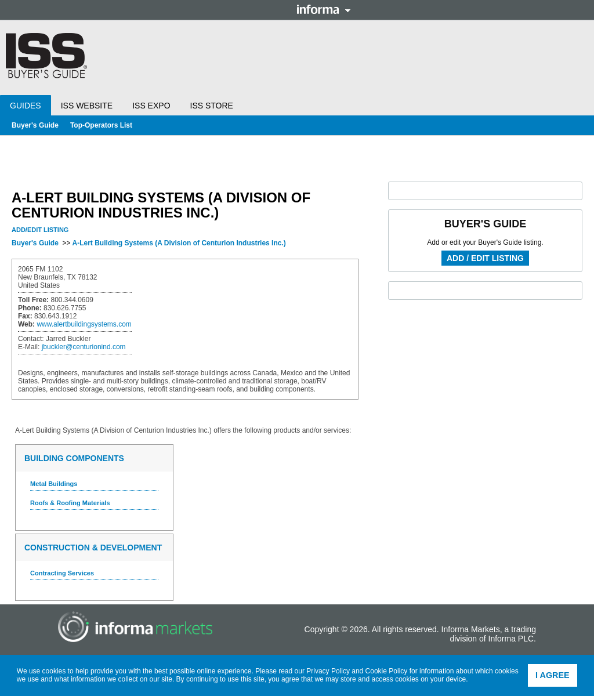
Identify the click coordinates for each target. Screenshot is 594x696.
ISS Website (87, 105)
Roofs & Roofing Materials (70, 502)
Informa (323, 9)
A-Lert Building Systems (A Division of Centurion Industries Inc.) (178, 243)
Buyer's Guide (35, 125)
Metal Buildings (53, 483)
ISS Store (211, 105)
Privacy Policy (328, 671)
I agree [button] (552, 675)
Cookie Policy (386, 671)
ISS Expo (151, 105)
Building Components (74, 458)
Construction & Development (93, 547)
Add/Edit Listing (40, 229)
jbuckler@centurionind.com (84, 347)
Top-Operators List (101, 125)
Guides (25, 105)
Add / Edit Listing (485, 258)
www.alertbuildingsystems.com (84, 324)
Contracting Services (62, 573)
